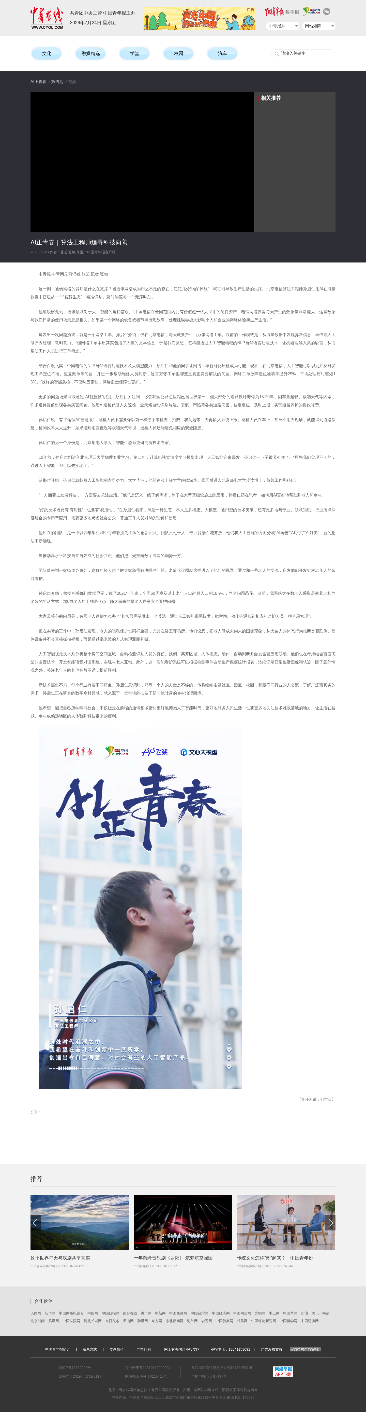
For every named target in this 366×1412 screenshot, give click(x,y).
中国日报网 (110, 1313)
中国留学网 (288, 1321)
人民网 (35, 1313)
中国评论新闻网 (263, 1321)
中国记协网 (310, 1321)
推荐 (36, 1178)
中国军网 (290, 1313)
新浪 (304, 1313)
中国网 (92, 1313)
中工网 (274, 1313)
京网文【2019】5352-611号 (81, 1376)
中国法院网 (71, 1321)
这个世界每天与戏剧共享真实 (60, 1258)
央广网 (146, 1313)
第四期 (57, 81)
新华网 (50, 1313)
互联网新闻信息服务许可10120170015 (221, 1368)
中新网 (160, 1313)
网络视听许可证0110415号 (146, 1376)
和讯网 (142, 1321)
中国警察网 (224, 1321)
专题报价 (117, 1349)
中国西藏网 (178, 1313)
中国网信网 (242, 1313)
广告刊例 (143, 1349)
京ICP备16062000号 (75, 1368)
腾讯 (315, 1313)
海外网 (192, 1321)
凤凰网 (53, 1321)
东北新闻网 (175, 1321)
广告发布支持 (291, 1349)
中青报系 (277, 26)
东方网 (156, 1321)
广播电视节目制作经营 (209, 1376)
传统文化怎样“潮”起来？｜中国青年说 (275, 1258)
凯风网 (242, 1321)
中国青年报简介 (57, 1349)
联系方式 (90, 1349)
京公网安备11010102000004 (148, 1368)
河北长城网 (93, 1321)
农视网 (206, 1321)
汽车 (222, 53)
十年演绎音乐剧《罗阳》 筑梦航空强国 (173, 1258)
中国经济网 (221, 1313)
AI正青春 (38, 81)
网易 (325, 1313)
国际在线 (130, 1313)
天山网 (128, 1321)
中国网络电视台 (71, 1313)
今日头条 (112, 1321)
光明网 (260, 1313)
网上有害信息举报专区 (182, 1349)
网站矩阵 (313, 26)
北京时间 (37, 1321)
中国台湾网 (199, 1313)
